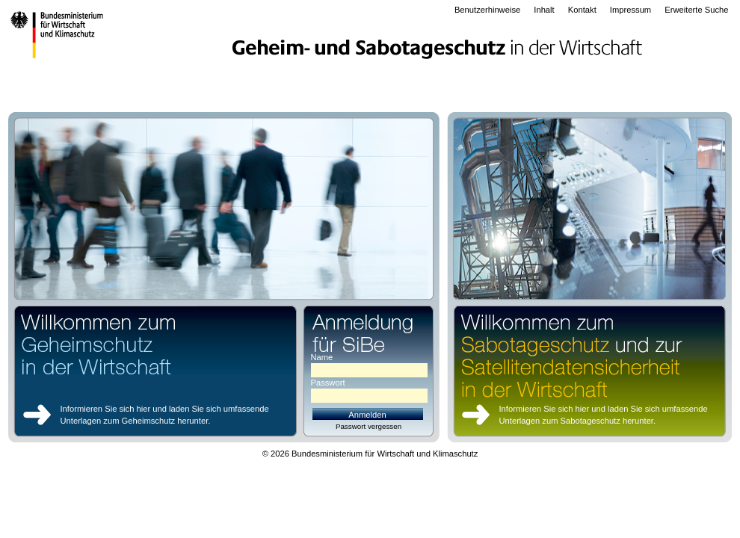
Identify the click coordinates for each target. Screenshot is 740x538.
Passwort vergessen (368, 426)
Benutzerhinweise (487, 9)
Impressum (630, 9)
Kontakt (582, 9)
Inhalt (544, 9)
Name (322, 357)
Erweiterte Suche (696, 9)
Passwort (328, 383)
